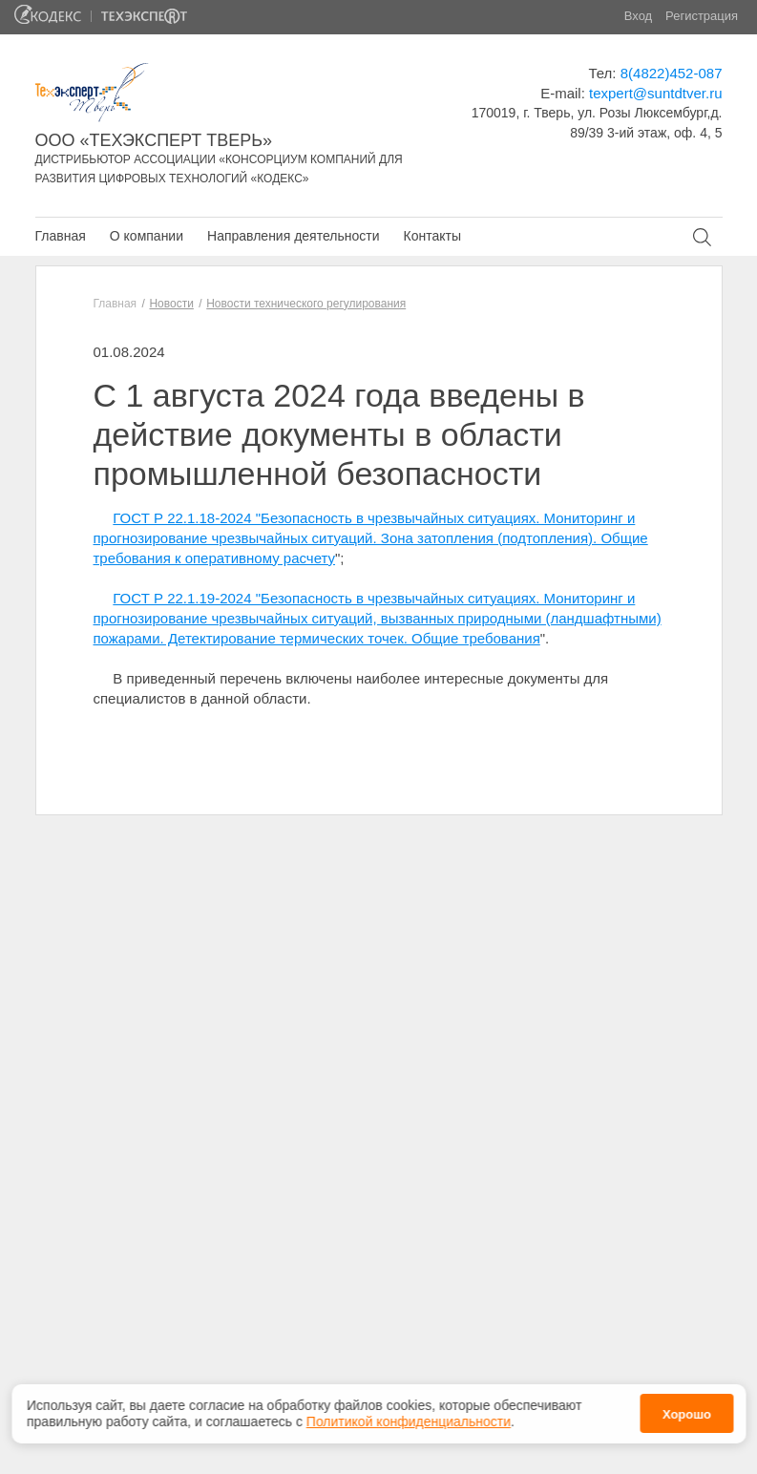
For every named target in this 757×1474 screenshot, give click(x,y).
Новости (171, 303)
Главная (60, 235)
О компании (146, 235)
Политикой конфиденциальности (408, 1415)
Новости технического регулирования (306, 303)
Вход (638, 16)
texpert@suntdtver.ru (655, 93)
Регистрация (701, 16)
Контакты (431, 235)
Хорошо (686, 1408)
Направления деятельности (293, 235)
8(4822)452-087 (671, 73)
